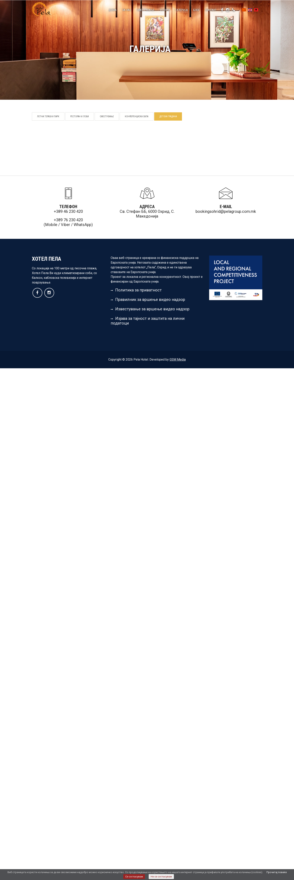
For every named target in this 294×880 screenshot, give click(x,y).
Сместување (145, 10)
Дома (113, 10)
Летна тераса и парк (48, 116)
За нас (126, 10)
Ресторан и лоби (79, 116)
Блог (196, 10)
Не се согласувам (161, 876)
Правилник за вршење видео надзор (148, 299)
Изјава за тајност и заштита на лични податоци (148, 321)
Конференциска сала (136, 116)
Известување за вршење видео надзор (150, 309)
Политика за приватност (136, 290)
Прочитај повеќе (276, 872)
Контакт (210, 10)
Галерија (181, 10)
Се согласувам (134, 876)
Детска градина (168, 116)
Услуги (165, 10)
